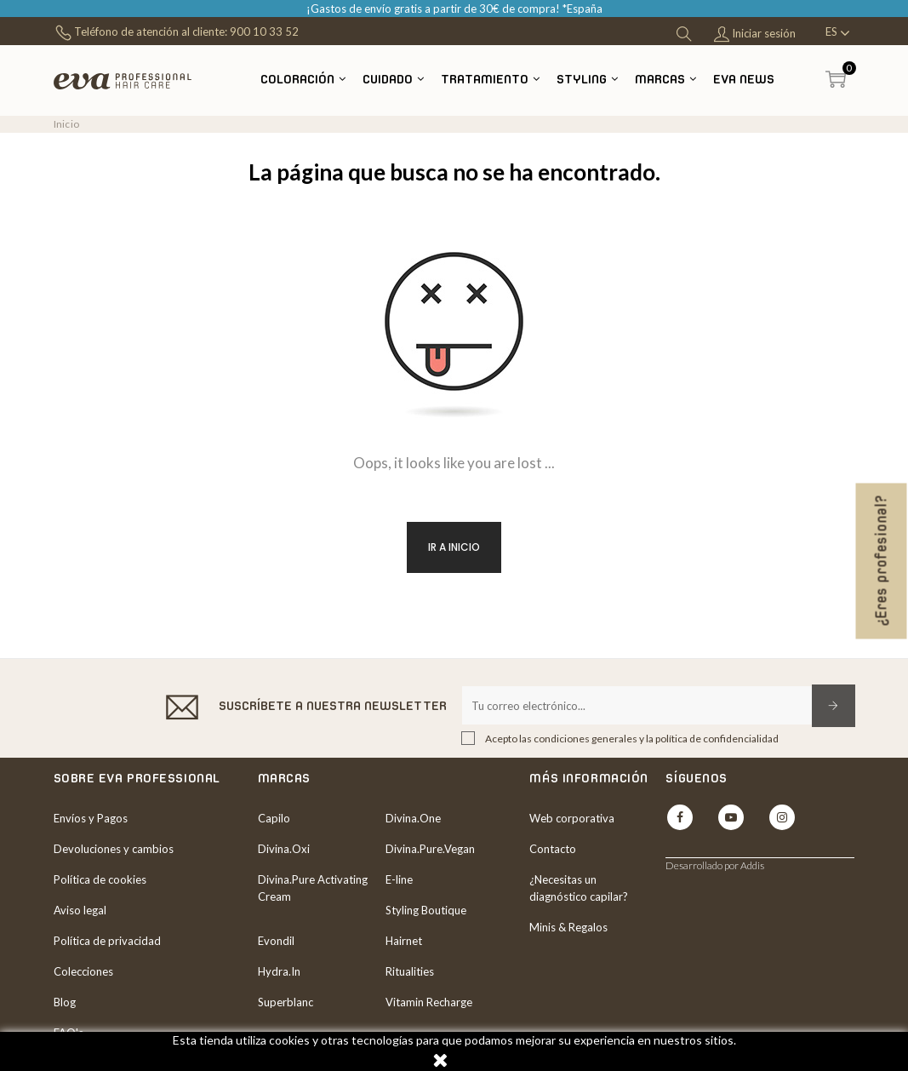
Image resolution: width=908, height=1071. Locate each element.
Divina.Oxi (284, 849)
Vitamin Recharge (428, 1002)
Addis (752, 865)
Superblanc (285, 1002)
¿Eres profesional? (881, 561)
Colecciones (83, 971)
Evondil (276, 941)
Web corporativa (571, 818)
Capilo (274, 818)
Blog (65, 1002)
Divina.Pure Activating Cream (313, 888)
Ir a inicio (454, 547)
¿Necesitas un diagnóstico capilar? (578, 888)
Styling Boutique (425, 910)
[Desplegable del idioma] (838, 33)
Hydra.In (279, 971)
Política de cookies (100, 879)
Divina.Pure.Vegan (430, 849)
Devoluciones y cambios (114, 849)
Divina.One (413, 818)
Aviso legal (80, 910)
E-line (399, 879)
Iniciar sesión (755, 34)
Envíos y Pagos (91, 818)
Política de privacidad (107, 941)
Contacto (552, 849)
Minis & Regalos (568, 927)
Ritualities (409, 971)
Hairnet (403, 941)
